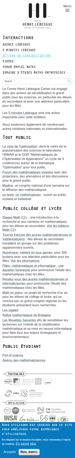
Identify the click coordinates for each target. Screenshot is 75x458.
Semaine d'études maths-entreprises (33, 73)
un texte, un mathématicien (21, 194)
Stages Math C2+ (14, 217)
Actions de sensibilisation (26, 56)
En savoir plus (26, 445)
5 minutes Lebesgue (19, 50)
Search (8, 81)
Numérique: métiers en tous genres (27, 252)
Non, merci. (29, 454)
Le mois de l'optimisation (19, 146)
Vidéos (7, 61)
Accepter (9, 454)
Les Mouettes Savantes (19, 320)
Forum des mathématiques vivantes (27, 172)
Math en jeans (12, 292)
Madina (7, 185)
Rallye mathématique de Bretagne (26, 315)
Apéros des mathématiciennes (23, 360)
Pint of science (12, 355)
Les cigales (10, 310)
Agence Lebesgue (16, 45)
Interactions (17, 38)
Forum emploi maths (19, 67)
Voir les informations (25, 261)
